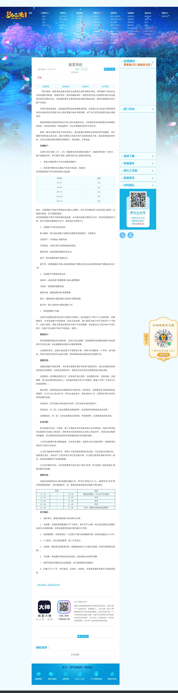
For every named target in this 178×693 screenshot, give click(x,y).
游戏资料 (79, 13)
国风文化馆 (115, 25)
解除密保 (131, 25)
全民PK (96, 34)
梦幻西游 (16, 15)
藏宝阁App (63, 25)
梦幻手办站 (115, 40)
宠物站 (79, 31)
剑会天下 (96, 19)
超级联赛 (97, 25)
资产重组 (105, 86)
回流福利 (132, 34)
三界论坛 (149, 28)
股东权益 (65, 86)
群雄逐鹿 (97, 31)
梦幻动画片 (115, 34)
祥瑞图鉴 (80, 37)
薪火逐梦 (114, 22)
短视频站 (148, 34)
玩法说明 (79, 16)
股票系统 (46, 86)
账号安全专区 (132, 28)
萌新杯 (96, 28)
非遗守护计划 (116, 19)
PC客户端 (62, 16)
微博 (146, 25)
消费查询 (131, 19)
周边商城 (114, 43)
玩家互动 (148, 13)
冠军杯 (95, 37)
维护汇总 (45, 25)
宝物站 (79, 34)
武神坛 (95, 16)
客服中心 (165, 13)
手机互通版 (63, 19)
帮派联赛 (96, 22)
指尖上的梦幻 (115, 16)
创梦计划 (148, 19)
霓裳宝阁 (80, 25)
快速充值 (131, 16)
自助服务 (131, 13)
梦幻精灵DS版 (133, 31)
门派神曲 (115, 28)
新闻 (43, 16)
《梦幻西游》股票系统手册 (48, 585)
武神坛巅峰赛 (99, 43)
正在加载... (76, 654)
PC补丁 (62, 22)
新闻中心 (45, 13)
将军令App (63, 28)
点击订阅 (109, 69)
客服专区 (165, 16)
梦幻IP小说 (115, 31)
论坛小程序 (149, 31)
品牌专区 (114, 13)
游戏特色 (79, 19)
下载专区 (62, 13)
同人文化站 (115, 37)
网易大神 (148, 16)
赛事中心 (97, 13)
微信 (146, 22)
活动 (43, 22)
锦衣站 (79, 28)
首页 (30, 13)
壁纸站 (78, 43)
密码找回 (131, 22)
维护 (43, 19)
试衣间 (79, 22)
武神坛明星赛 (98, 40)
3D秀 (79, 40)
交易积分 (85, 86)
